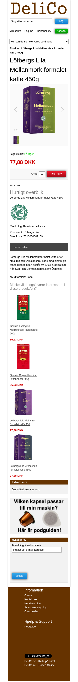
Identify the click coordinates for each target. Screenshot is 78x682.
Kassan (61, 30)
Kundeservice (33, 603)
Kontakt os (31, 599)
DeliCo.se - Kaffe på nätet (40, 661)
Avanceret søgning (36, 607)
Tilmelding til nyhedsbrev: (27, 545)
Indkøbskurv (44, 30)
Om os (28, 595)
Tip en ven (15, 185)
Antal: (34, 173)
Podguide (30, 626)
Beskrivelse (21, 247)
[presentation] (39, 561)
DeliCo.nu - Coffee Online (40, 665)
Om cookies (32, 611)
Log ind (29, 30)
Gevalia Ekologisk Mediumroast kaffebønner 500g (24, 330)
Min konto (15, 30)
